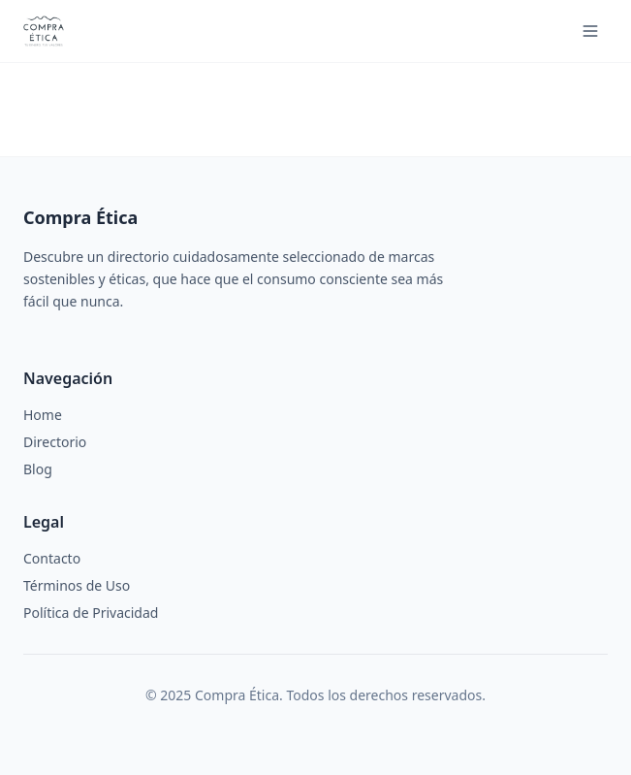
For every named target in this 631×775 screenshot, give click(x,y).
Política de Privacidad (90, 612)
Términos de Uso (76, 585)
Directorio (54, 442)
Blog (37, 469)
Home (42, 414)
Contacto (51, 558)
